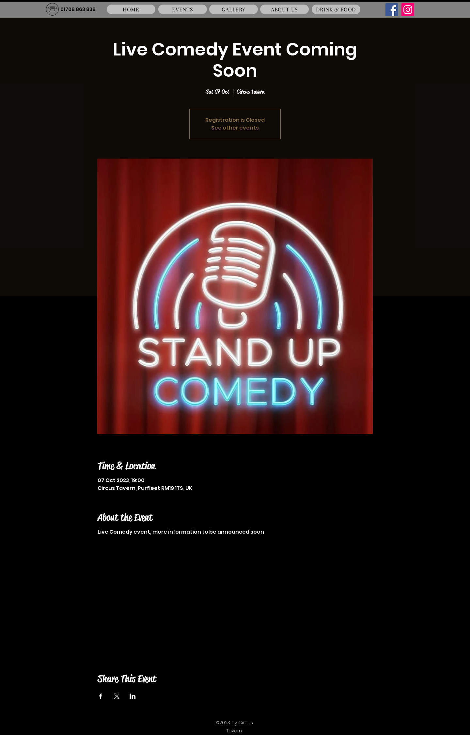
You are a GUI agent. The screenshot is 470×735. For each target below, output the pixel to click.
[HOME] (131, 9)
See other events (235, 128)
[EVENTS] (182, 9)
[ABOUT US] (284, 9)
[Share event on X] (117, 696)
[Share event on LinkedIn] (133, 696)
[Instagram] (407, 9)
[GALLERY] (233, 9)
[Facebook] (391, 9)
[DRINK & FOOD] (336, 9)
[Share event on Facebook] (101, 696)
